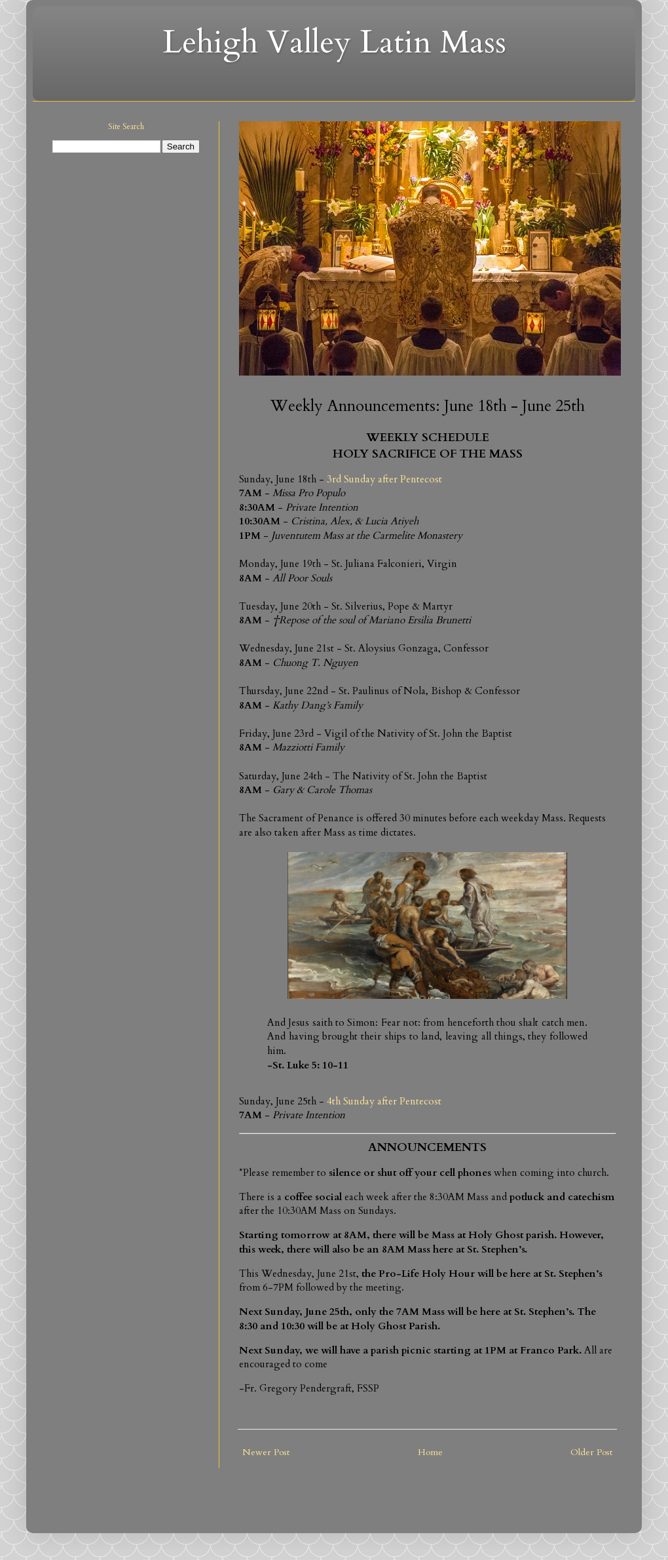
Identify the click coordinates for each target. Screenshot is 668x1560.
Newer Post (265, 1452)
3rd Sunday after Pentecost (384, 479)
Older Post (591, 1452)
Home (430, 1452)
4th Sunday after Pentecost (384, 1101)
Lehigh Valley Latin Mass (334, 42)
